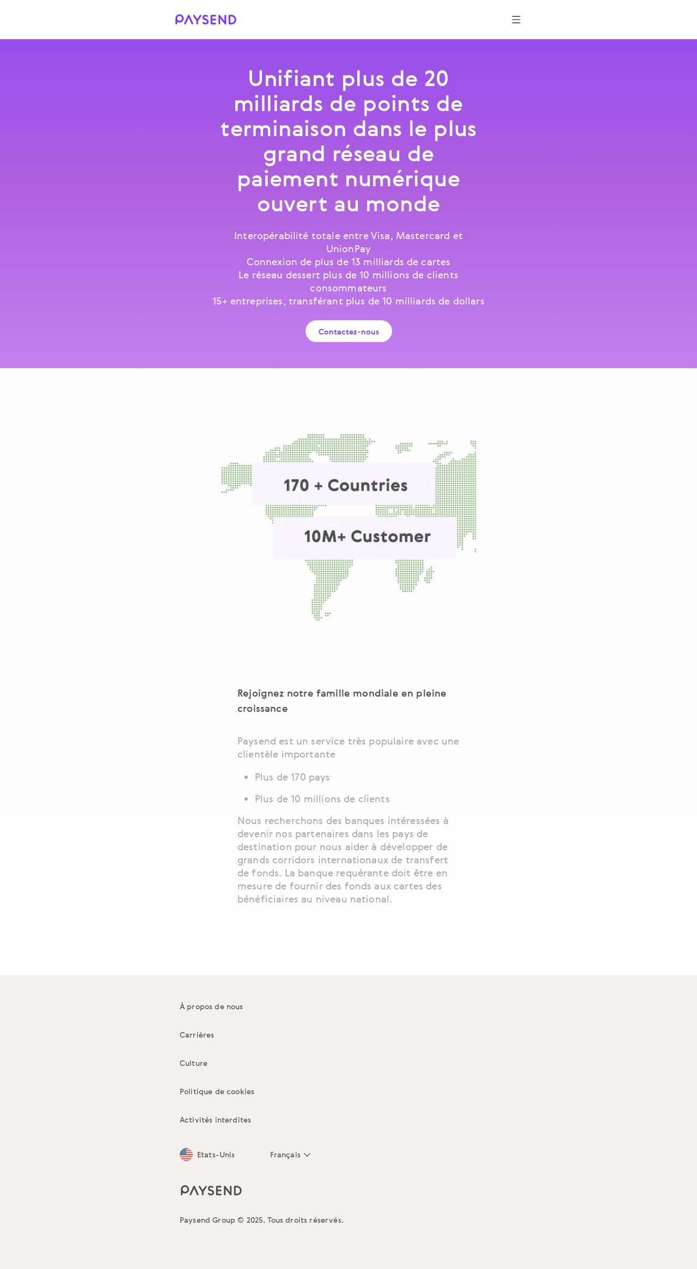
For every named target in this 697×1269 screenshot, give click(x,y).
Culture (193, 1063)
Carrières (197, 1034)
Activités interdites (215, 1119)
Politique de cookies (217, 1091)
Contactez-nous (349, 331)
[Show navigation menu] (516, 19)
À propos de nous (211, 1006)
